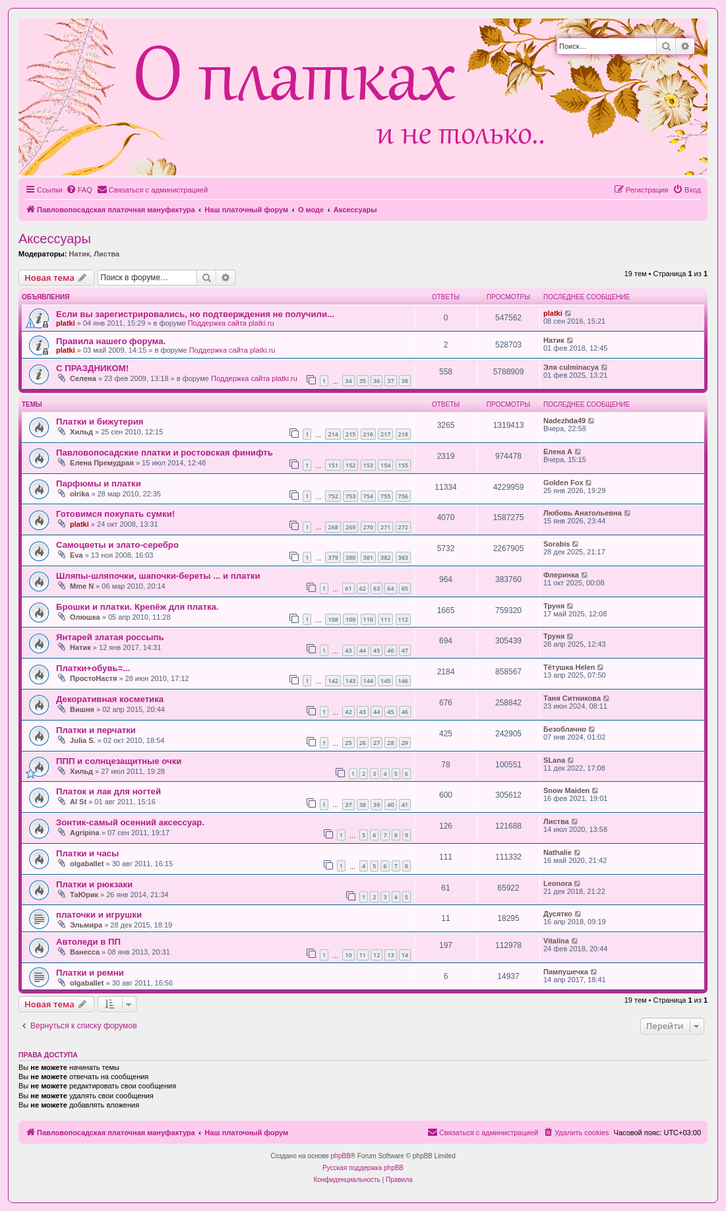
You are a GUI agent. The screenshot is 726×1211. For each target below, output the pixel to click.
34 (348, 380)
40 (390, 804)
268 (333, 527)
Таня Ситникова (572, 698)
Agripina (85, 833)
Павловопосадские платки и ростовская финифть (164, 453)
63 (376, 588)
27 (376, 742)
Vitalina (556, 941)
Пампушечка (565, 972)
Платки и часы (87, 853)
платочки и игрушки (99, 915)
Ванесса (85, 952)
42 (348, 711)
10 (348, 955)
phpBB (341, 1156)
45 (376, 650)
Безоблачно (564, 729)
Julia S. (83, 740)
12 (376, 955)
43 (348, 650)
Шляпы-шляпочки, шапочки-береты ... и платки (158, 576)
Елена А (557, 452)
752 (333, 496)
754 (368, 496)
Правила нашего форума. (111, 341)
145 (385, 680)
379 (333, 557)
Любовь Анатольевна (582, 513)
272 (403, 527)
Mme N (82, 586)
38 (405, 380)
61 (348, 588)
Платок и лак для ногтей (108, 791)
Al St (78, 802)
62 (362, 588)
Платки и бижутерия (100, 422)
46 (390, 650)
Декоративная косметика (110, 699)
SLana (554, 760)
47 (405, 650)
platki (65, 323)
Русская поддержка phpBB (363, 1167)
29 (405, 742)
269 (350, 527)
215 (350, 434)
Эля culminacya (571, 367)
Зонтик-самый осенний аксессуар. (130, 822)
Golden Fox (563, 483)
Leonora (557, 883)
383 (403, 557)
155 (403, 465)
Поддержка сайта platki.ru (231, 323)
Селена (83, 378)
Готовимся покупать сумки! (115, 514)
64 (390, 588)
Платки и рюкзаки (94, 884)
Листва (106, 254)
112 (403, 619)
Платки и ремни (90, 973)
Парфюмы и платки (98, 483)
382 (385, 557)
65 (405, 588)
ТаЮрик (84, 895)
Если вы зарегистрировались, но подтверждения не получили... (195, 314)
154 (385, 465)
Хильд (81, 432)
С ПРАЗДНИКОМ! (92, 368)
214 (333, 434)
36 (376, 380)
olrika (79, 494)
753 (350, 496)
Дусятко (557, 914)
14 (405, 955)
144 (368, 680)
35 (362, 380)
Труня (553, 606)
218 (403, 434)
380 (350, 557)
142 (333, 680)
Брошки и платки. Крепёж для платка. (137, 607)
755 (385, 496)
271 (385, 527)
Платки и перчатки (96, 730)
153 (368, 465)
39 (376, 804)
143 (350, 680)
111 (385, 619)
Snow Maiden (566, 790)
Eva (76, 555)
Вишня (82, 709)
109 (350, 619)
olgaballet (87, 864)
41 (405, 804)
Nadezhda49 (564, 421)
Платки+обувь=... (93, 668)
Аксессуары (54, 238)
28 (390, 742)
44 (362, 650)
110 (368, 619)
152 (350, 465)
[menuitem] (79, 190)
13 (390, 955)
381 (368, 557)
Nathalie (557, 852)
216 (368, 434)
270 (368, 527)
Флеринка (561, 575)
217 (385, 434)
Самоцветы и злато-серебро (117, 545)
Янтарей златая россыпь (110, 637)
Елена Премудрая (102, 463)
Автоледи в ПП (88, 942)
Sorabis (556, 544)
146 (403, 680)
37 (390, 380)
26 (362, 742)
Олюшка (85, 617)
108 (333, 619)
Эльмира (86, 925)
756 (403, 496)
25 (348, 742)
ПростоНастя (93, 678)
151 (333, 465)
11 (362, 955)
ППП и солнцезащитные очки (118, 761)
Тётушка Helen (569, 667)
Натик (79, 254)
